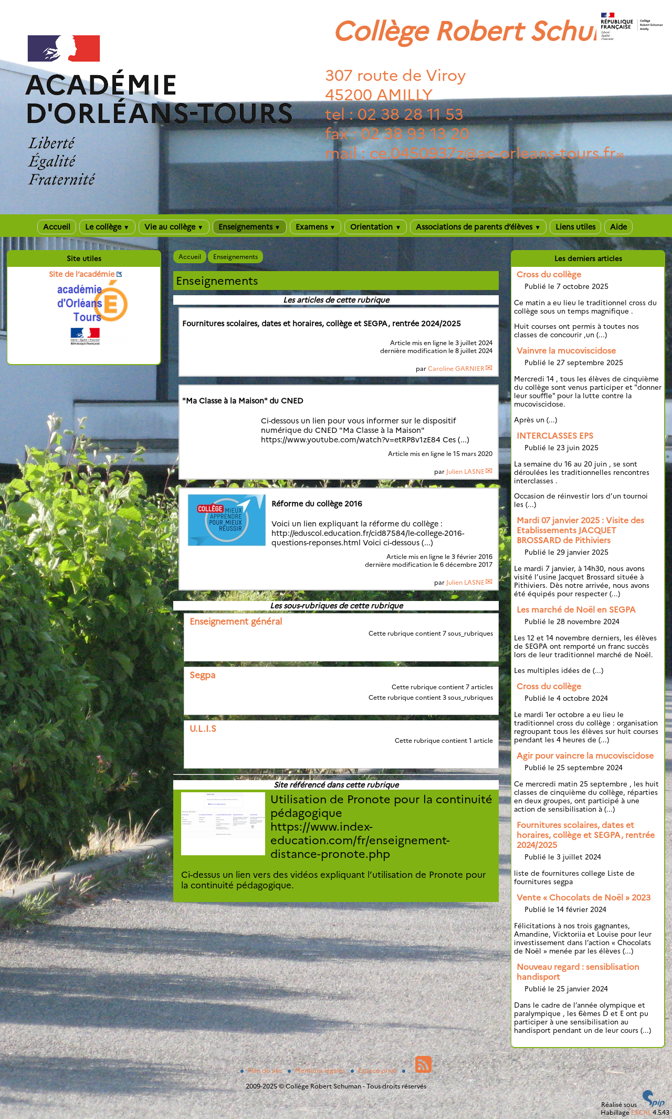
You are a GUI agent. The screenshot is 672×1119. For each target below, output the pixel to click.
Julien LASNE (465, 471)
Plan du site (262, 1070)
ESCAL (641, 1112)
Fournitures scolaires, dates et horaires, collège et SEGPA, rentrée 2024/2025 (586, 835)
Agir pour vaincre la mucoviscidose (585, 756)
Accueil (56, 227)
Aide (618, 227)
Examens (316, 227)
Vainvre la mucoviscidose (566, 351)
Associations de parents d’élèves (478, 227)
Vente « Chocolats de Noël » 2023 (583, 898)
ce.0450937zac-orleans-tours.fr (493, 153)
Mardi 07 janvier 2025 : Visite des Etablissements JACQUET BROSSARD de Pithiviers (580, 530)
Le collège (107, 227)
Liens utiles (575, 227)
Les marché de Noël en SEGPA (576, 610)
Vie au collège (174, 227)
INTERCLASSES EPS (555, 436)
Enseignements (249, 227)
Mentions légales (317, 1070)
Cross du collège (549, 274)
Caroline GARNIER (456, 368)
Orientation (375, 227)
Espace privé (374, 1070)
